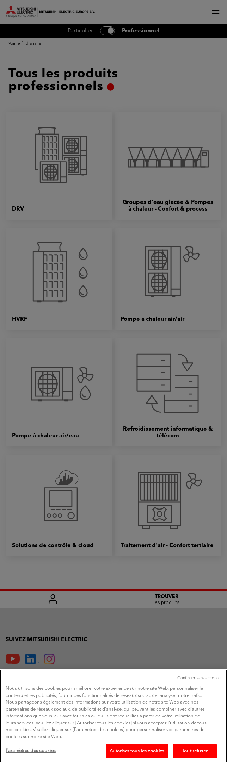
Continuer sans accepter (199, 683)
